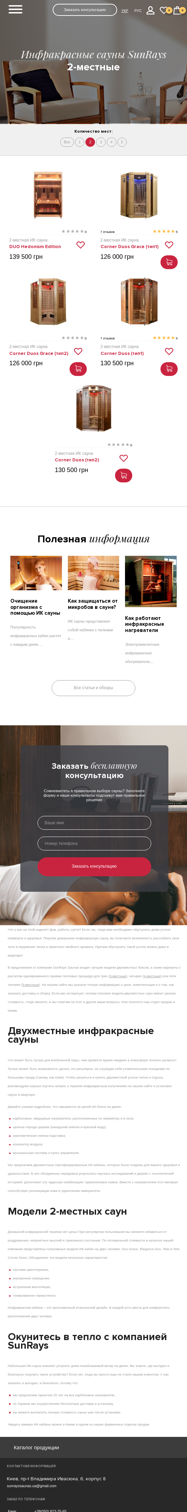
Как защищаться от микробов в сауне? (93, 604)
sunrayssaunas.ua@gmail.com (31, 1486)
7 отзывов (108, 232)
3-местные (118, 976)
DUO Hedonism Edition (35, 246)
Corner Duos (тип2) (77, 460)
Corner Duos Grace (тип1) (129, 246)
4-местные (152, 976)
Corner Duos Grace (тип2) (38, 353)
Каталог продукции (36, 1447)
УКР (124, 11)
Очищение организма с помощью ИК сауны (35, 607)
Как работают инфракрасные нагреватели (144, 624)
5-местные (30, 984)
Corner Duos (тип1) (122, 353)
